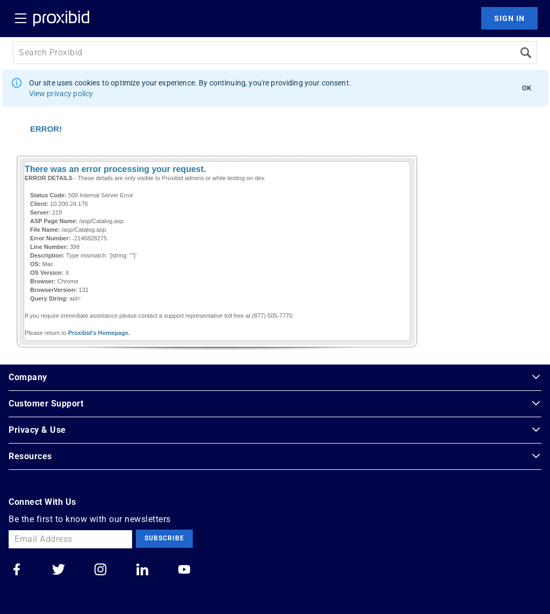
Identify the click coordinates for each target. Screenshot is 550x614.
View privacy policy (61, 93)
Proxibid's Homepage (98, 333)
